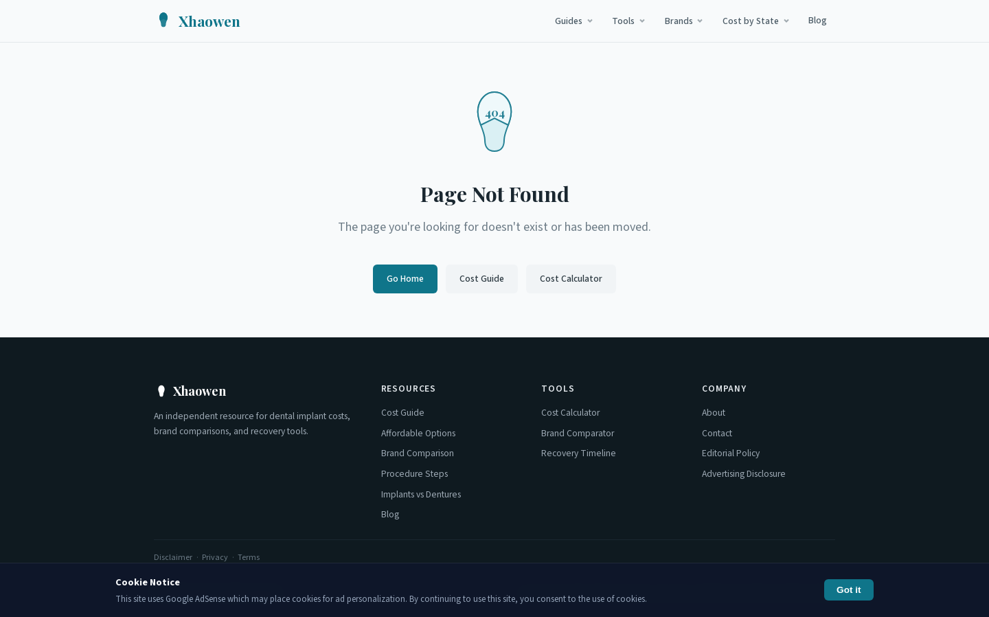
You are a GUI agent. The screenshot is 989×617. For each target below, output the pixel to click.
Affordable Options (418, 433)
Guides (574, 20)
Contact (717, 433)
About (713, 412)
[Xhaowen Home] (197, 20)
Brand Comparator (577, 433)
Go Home (405, 278)
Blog (817, 20)
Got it (849, 590)
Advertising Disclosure (744, 473)
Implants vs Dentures (421, 494)
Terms (249, 557)
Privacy (215, 557)
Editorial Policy (731, 453)
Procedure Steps (414, 473)
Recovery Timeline (578, 453)
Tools (629, 20)
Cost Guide (481, 278)
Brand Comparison (417, 453)
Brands (685, 20)
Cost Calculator (571, 278)
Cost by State (757, 20)
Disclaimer (173, 557)
